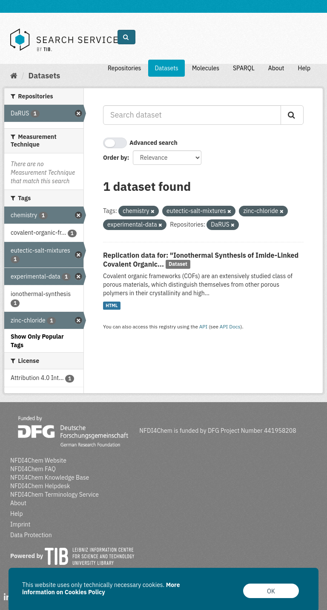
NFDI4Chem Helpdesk (40, 486)
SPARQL (244, 68)
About (276, 68)
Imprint (20, 524)
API (203, 326)
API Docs (230, 326)
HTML (112, 305)
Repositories (124, 68)
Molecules (205, 68)
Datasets (166, 68)
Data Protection (31, 535)
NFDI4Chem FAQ (33, 469)
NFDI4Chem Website (38, 460)
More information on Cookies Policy (101, 588)
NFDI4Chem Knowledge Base (49, 477)
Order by (115, 157)
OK (271, 591)
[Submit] (292, 115)
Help (304, 68)
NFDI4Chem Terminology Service (54, 494)
